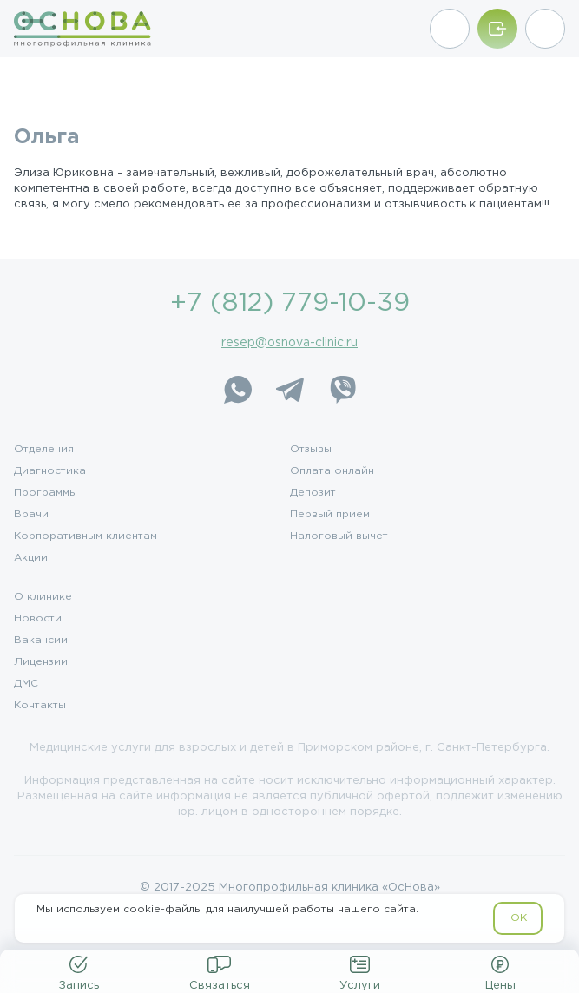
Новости (38, 619)
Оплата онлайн (332, 471)
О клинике (43, 597)
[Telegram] (290, 390)
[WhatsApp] (238, 390)
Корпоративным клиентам (85, 536)
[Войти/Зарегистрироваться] (497, 29)
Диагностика (50, 471)
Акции (31, 558)
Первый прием (330, 514)
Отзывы (311, 449)
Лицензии (41, 662)
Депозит (313, 493)
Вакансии (41, 640)
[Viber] (342, 390)
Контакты (40, 705)
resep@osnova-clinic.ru (289, 343)
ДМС (26, 684)
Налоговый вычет (339, 536)
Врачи (31, 514)
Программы (45, 493)
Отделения (44, 449)
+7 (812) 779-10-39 (290, 303)
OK (518, 918)
